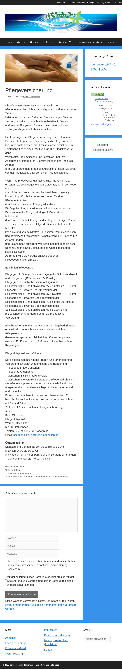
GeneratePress (52, 665)
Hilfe (10, 470)
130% (102, 69)
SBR (112, 42)
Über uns (66, 42)
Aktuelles (21, 42)
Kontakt (118, 3)
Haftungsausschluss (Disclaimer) (99, 3)
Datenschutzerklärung (76, 3)
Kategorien (103, 144)
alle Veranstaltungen (101, 124)
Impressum (61, 3)
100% (100, 64)
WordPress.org (14, 653)
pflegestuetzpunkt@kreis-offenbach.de (35, 434)
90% (93, 64)
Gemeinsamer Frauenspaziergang (104, 99)
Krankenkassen (16, 466)
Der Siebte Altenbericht (19, 473)
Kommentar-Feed (15, 648)
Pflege (17, 470)
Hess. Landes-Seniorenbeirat (89, 42)
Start (10, 42)
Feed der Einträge (15, 643)
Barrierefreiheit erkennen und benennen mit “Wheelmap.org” (38, 476)
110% (108, 64)
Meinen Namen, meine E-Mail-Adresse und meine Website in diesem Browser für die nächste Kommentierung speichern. (42, 565)
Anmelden (11, 637)
